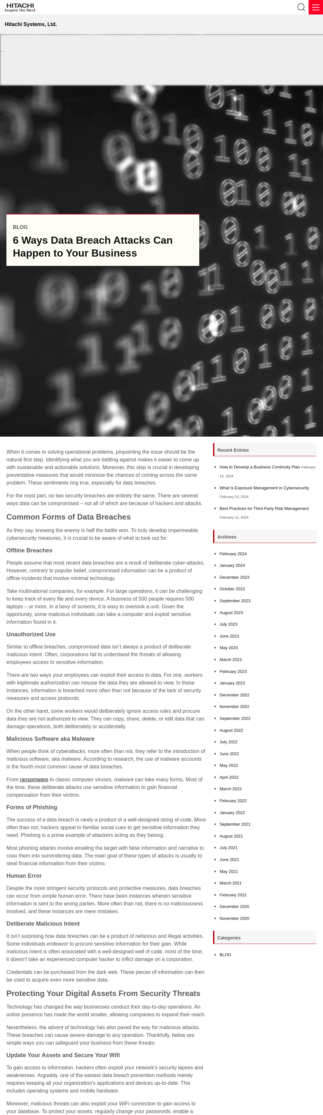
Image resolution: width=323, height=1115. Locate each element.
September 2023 (235, 600)
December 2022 (234, 695)
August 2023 (231, 612)
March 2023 (231, 659)
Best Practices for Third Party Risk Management (264, 508)
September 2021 (235, 824)
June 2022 (229, 753)
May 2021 (229, 871)
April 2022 (229, 777)
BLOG (225, 954)
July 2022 (229, 741)
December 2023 (234, 577)
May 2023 (229, 647)
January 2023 (232, 683)
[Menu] (316, 7)
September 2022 (235, 718)
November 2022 (234, 706)
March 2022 (231, 788)
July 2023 (229, 624)
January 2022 (232, 812)
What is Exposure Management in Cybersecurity (264, 487)
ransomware (34, 779)
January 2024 (232, 565)
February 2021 (233, 895)
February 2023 (233, 671)
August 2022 (231, 730)
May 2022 (229, 765)
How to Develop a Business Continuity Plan (260, 467)
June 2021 (229, 859)
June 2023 (229, 636)
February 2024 (233, 553)
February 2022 (233, 800)
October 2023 (232, 588)
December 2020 (234, 906)
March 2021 (231, 883)
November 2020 (234, 918)
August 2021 (231, 836)
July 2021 (229, 847)
